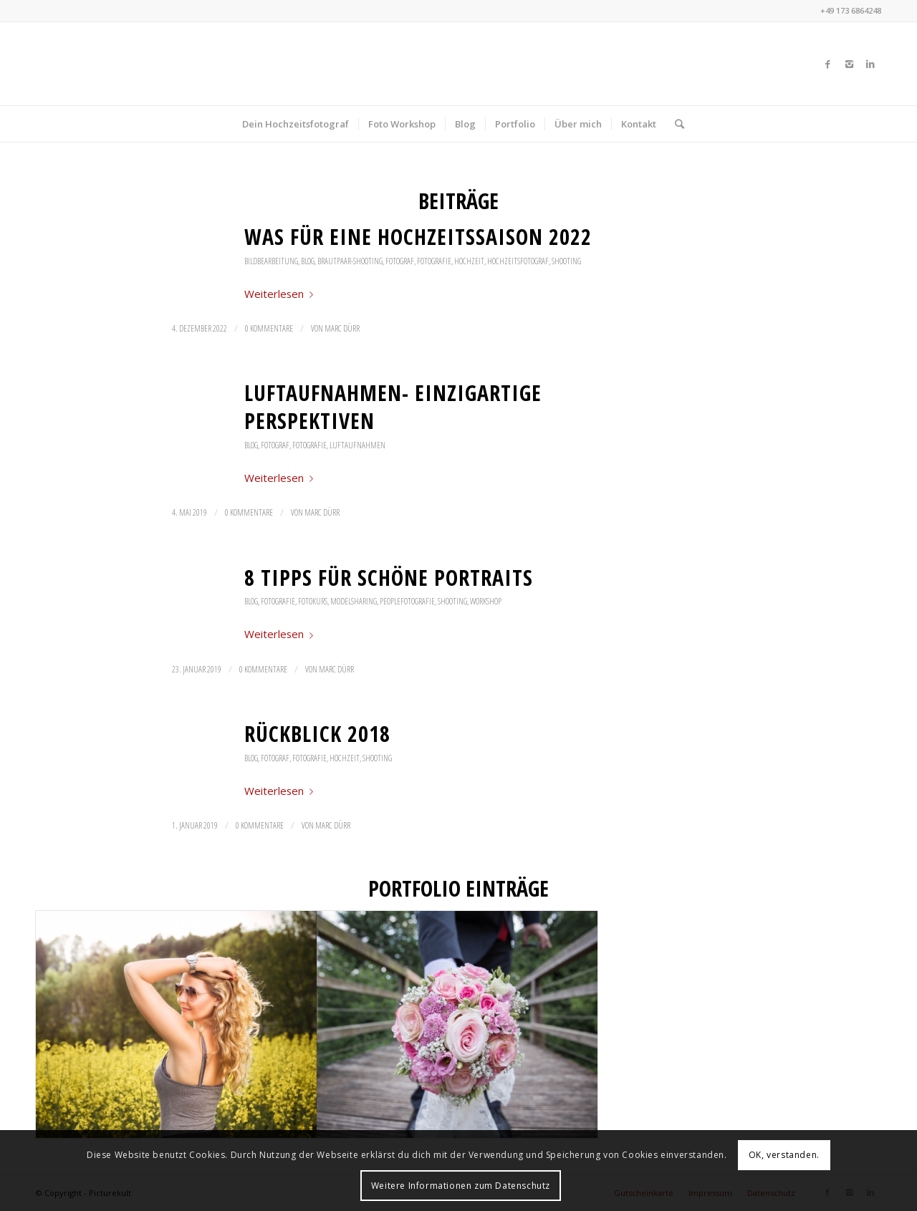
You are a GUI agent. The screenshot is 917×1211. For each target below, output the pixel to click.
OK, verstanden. (784, 1155)
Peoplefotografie (407, 601)
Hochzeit (469, 261)
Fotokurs (312, 601)
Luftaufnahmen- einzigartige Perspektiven (393, 406)
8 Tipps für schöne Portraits (388, 577)
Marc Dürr (342, 328)
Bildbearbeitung (271, 261)
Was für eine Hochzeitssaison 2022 (418, 236)
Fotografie (434, 261)
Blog (308, 261)
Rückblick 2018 (317, 733)
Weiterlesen (281, 293)
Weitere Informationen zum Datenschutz (460, 1185)
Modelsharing (353, 601)
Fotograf (399, 261)
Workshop (485, 601)
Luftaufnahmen (357, 445)
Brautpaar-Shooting (350, 261)
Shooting (566, 261)
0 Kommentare (269, 328)
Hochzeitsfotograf (518, 261)
